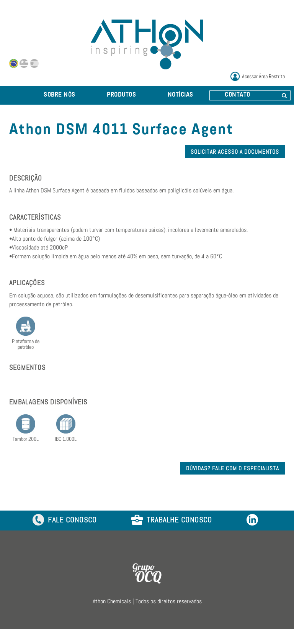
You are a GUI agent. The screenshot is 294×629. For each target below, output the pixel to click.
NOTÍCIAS (180, 95)
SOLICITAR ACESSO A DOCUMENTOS (235, 151)
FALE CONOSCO (65, 520)
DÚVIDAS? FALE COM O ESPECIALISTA (232, 468)
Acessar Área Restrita (263, 76)
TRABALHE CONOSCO (171, 520)
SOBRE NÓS (59, 95)
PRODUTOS (121, 95)
